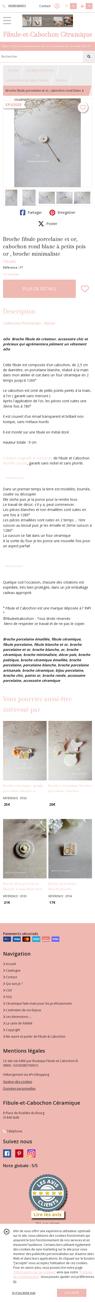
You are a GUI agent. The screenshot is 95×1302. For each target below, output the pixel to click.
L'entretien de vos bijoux (22, 1010)
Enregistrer (62, 213)
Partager (31, 213)
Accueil (13, 70)
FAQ (7, 997)
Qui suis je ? (13, 984)
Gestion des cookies (17, 1082)
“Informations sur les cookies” (34, 1272)
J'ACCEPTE (72, 1293)
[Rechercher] (89, 56)
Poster (47, 224)
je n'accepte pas (23, 1293)
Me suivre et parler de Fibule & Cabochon (34, 1036)
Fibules (61, 80)
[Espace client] (57, 6)
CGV (7, 990)
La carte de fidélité (17, 1023)
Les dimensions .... (17, 1017)
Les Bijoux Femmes (40, 70)
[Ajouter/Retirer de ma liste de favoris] (85, 289)
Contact (44, 6)
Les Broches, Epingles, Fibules (27, 80)
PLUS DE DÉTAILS (39, 289)
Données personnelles (19, 1088)
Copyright (11, 1030)
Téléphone (12, 1131)
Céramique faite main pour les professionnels (37, 1003)
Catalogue (12, 970)
